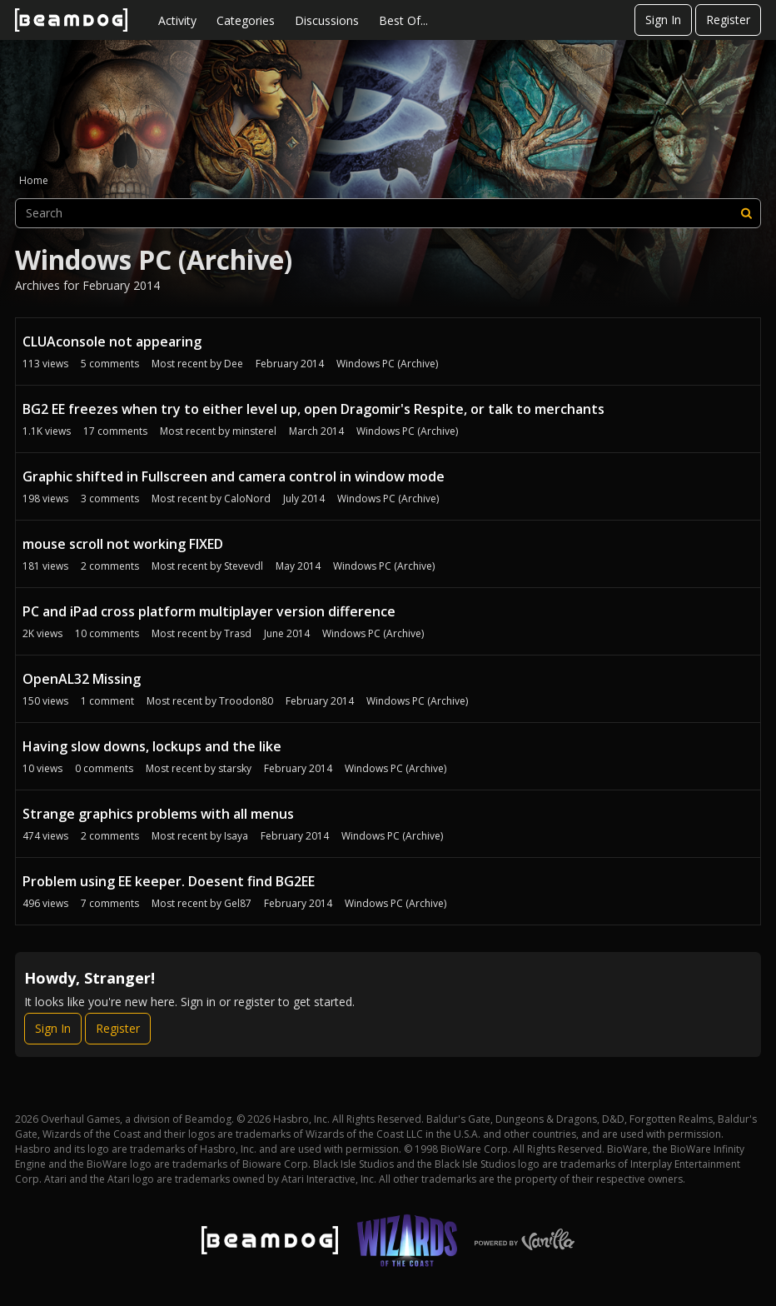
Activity (177, 20)
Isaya (236, 836)
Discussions (327, 20)
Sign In (663, 19)
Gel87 (237, 903)
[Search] (746, 213)
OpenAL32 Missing (81, 679)
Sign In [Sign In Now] (53, 1028)
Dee (233, 363)
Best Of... (403, 20)
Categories (245, 20)
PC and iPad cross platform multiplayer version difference (208, 611)
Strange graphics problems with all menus (158, 814)
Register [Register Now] (118, 1028)
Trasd (237, 633)
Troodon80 (246, 701)
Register (728, 19)
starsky (234, 768)
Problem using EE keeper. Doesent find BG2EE (168, 881)
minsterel (254, 431)
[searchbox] (388, 213)
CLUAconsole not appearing (111, 341)
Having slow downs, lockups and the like (151, 746)
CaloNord (247, 498)
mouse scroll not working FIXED (122, 544)
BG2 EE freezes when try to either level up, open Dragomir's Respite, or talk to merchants (313, 409)
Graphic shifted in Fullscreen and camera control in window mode (233, 476)
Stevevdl (243, 566)
